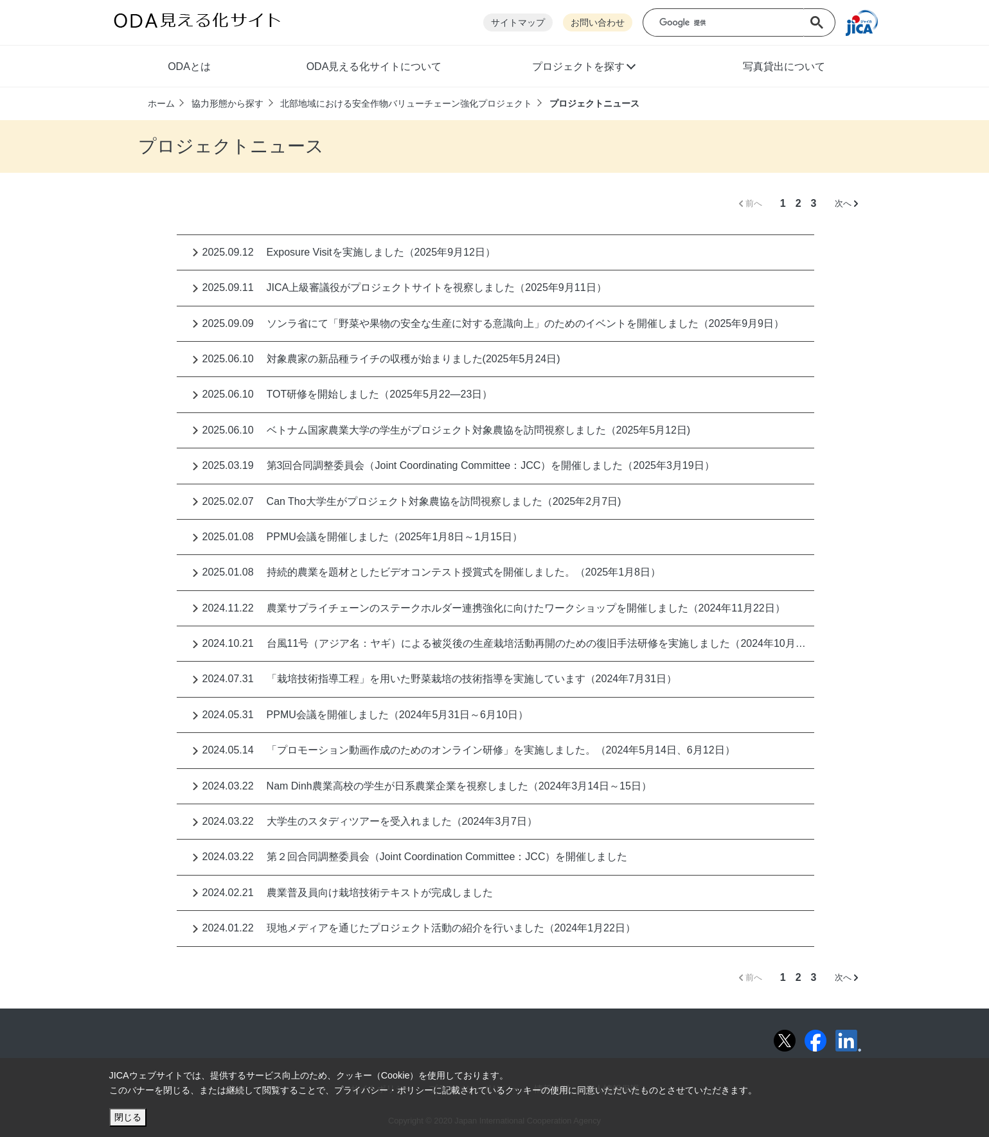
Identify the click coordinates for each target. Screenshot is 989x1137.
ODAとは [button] (189, 66)
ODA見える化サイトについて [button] (374, 66)
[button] (583, 68)
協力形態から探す (227, 103)
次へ (846, 203)
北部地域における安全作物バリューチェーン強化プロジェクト (406, 103)
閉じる (127, 1117)
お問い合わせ (598, 23)
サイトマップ (518, 23)
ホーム (161, 103)
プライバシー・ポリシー (383, 1090)
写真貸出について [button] (784, 66)
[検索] (732, 22)
